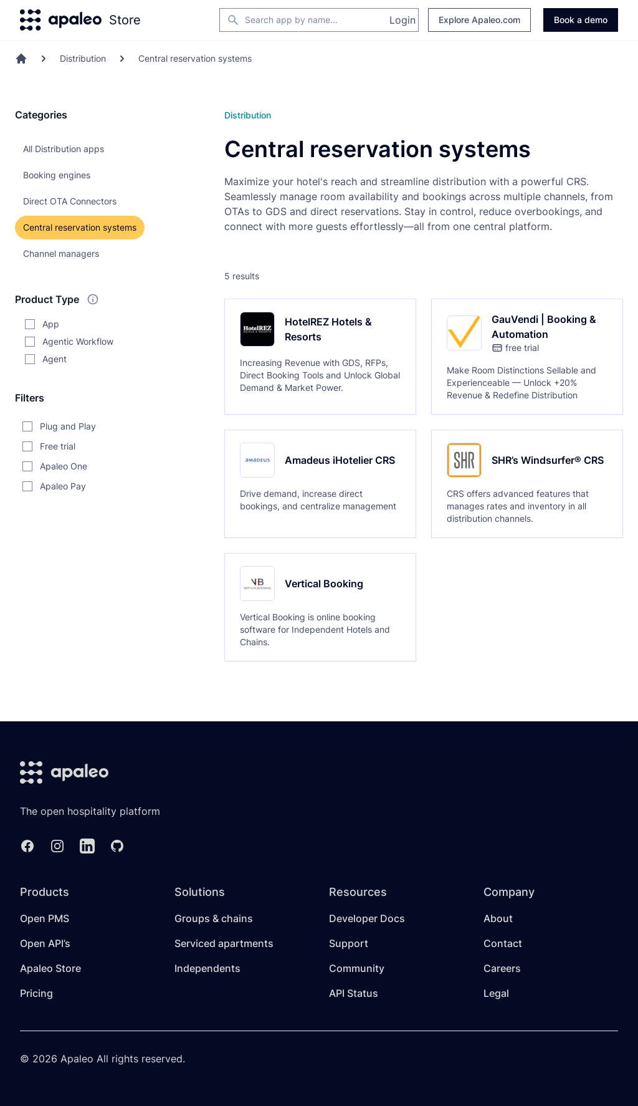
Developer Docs (367, 918)
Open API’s (45, 943)
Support (348, 943)
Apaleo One (63, 466)
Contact (502, 943)
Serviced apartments (224, 943)
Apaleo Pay (63, 486)
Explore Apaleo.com (479, 19)
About (498, 918)
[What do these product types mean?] (93, 299)
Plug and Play (68, 426)
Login (402, 20)
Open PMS (44, 918)
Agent (54, 358)
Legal (496, 993)
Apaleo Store (50, 968)
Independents (207, 968)
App (50, 324)
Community (356, 968)
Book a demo (580, 19)
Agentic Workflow (77, 341)
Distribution (83, 58)
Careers (502, 968)
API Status (353, 993)
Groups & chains (213, 918)
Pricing (36, 993)
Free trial (57, 446)
